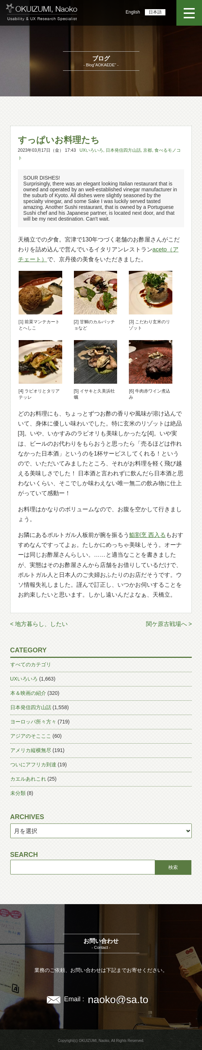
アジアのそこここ (30, 736)
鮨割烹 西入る (147, 535)
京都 (147, 150)
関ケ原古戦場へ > (169, 624)
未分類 (18, 793)
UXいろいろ (91, 150)
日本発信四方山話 (123, 150)
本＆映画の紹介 (28, 693)
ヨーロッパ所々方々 (33, 722)
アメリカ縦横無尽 (30, 750)
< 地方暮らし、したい (39, 624)
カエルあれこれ (28, 779)
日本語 (155, 12)
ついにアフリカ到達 (33, 764)
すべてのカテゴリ (30, 664)
